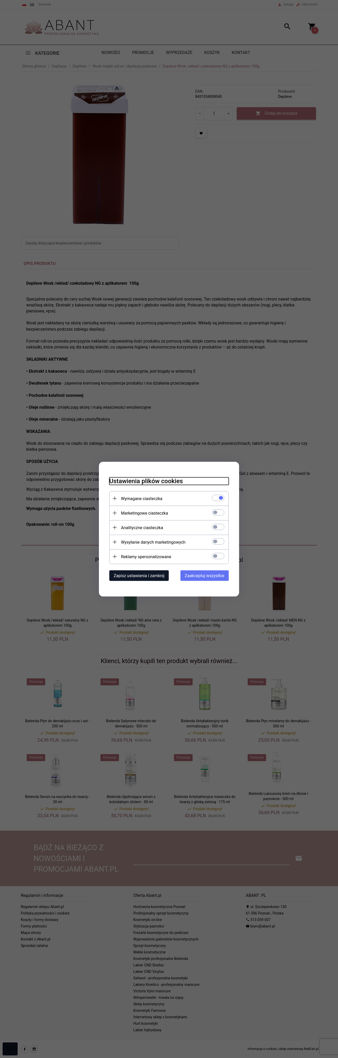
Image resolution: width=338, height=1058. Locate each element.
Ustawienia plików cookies (146, 480)
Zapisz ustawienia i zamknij (139, 575)
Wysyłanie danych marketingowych (153, 542)
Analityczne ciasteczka (142, 527)
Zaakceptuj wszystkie (204, 575)
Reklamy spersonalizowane (146, 556)
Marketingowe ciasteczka (144, 512)
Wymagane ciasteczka (142, 498)
